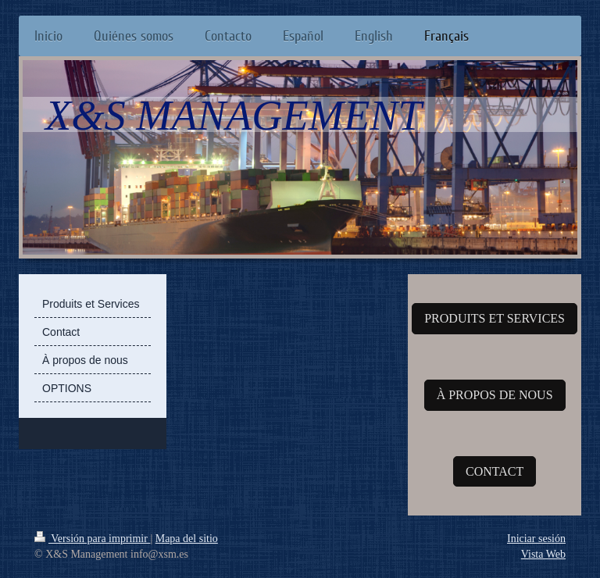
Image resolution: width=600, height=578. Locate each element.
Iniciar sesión (536, 538)
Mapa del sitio (186, 538)
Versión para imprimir (92, 538)
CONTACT (494, 471)
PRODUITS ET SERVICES (494, 318)
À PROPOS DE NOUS (495, 394)
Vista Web (543, 554)
